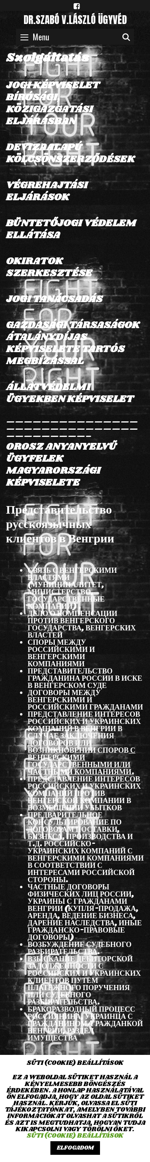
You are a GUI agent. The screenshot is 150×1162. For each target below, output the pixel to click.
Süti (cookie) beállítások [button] (75, 1135)
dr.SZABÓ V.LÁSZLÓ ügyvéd (75, 19)
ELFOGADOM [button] (75, 1148)
